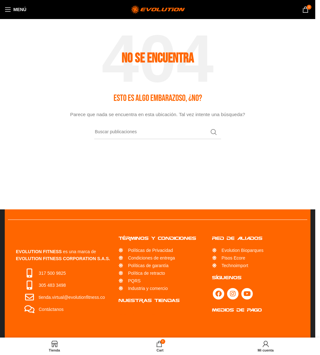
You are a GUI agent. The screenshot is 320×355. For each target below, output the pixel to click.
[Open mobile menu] (15, 9)
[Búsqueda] (157, 132)
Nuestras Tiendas (149, 300)
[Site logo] (157, 9)
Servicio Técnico (145, 313)
